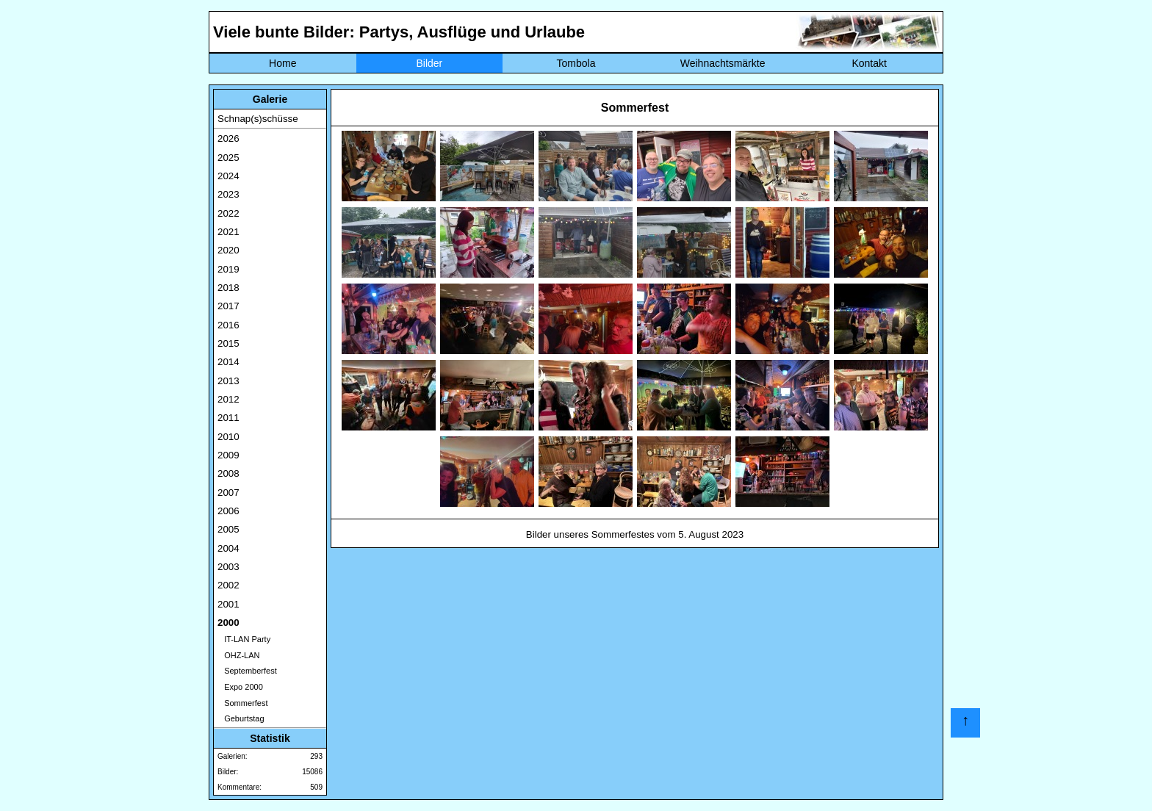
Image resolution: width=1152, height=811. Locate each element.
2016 (228, 325)
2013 (228, 380)
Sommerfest (242, 703)
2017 (228, 305)
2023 (228, 194)
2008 (228, 473)
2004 (228, 548)
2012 (228, 399)
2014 (228, 361)
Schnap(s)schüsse (257, 118)
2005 (228, 529)
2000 (228, 622)
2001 (228, 604)
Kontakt (869, 63)
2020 (228, 250)
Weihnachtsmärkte (723, 63)
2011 (228, 417)
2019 (228, 269)
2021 (228, 231)
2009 (228, 455)
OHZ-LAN (238, 655)
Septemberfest (247, 670)
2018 (228, 287)
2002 (228, 585)
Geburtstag (240, 718)
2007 (228, 492)
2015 (228, 343)
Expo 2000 (240, 686)
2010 (228, 436)
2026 (228, 138)
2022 (228, 213)
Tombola (576, 63)
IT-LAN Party (243, 639)
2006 (228, 510)
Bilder (429, 63)
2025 (228, 157)
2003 (228, 566)
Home (282, 63)
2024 (228, 175)
